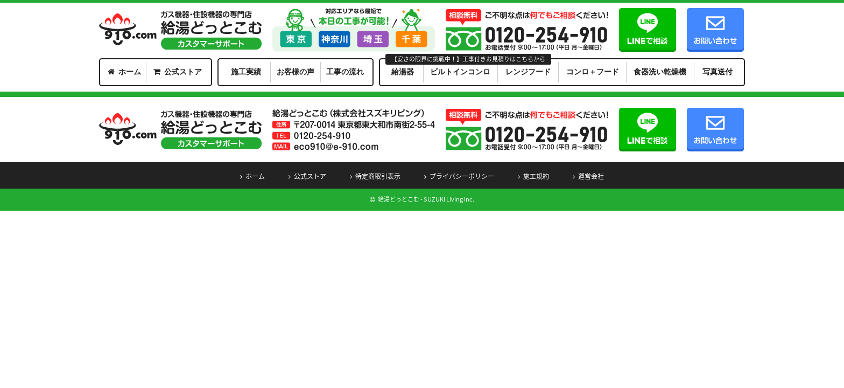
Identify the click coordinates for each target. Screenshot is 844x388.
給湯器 (402, 71)
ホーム (129, 71)
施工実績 (246, 71)
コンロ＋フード (592, 71)
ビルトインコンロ (460, 71)
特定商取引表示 (377, 176)
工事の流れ (345, 71)
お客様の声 (295, 71)
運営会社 (591, 176)
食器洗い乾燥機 (660, 71)
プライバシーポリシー (462, 176)
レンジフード (528, 71)
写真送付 (717, 71)
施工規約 (536, 176)
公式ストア (183, 71)
